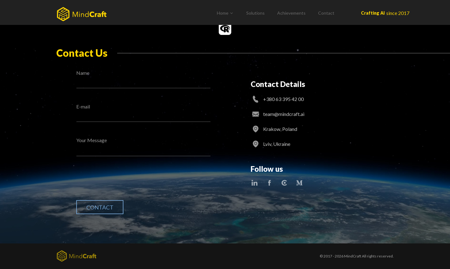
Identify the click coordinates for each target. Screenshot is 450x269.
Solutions (255, 13)
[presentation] (123, 183)
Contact (326, 13)
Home (222, 13)
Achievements (291, 13)
